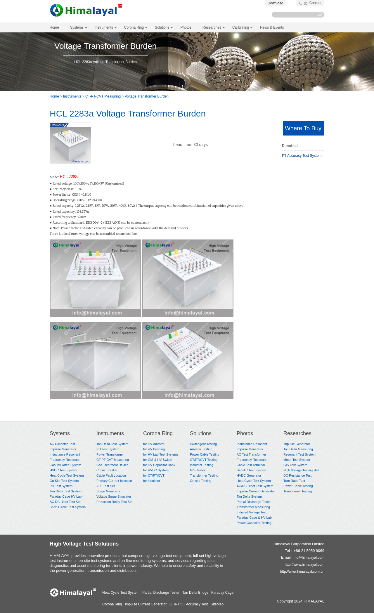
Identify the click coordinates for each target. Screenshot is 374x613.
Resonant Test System (299, 454)
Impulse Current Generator (256, 491)
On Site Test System (64, 480)
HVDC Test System (63, 470)
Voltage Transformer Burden (147, 96)
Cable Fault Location (111, 475)
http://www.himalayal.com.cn (302, 571)
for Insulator (151, 480)
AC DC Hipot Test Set (65, 501)
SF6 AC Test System (251, 470)
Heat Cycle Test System (67, 475)
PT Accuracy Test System (302, 156)
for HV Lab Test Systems (161, 454)
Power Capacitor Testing (254, 523)
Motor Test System (296, 459)
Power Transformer (110, 454)
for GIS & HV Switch (157, 459)
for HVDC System (156, 470)
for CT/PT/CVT (154, 475)
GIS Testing (198, 470)
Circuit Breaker (107, 470)
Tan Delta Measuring (298, 449)
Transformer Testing (204, 475)
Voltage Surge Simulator (113, 496)
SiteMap (217, 604)
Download (275, 3)
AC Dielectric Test (62, 444)
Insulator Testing (201, 465)
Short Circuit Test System (68, 507)
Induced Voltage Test (251, 512)
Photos (245, 433)
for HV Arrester (154, 444)
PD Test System (61, 486)
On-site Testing (200, 480)
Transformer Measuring (253, 507)
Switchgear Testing (203, 444)
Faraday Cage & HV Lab (254, 517)
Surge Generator (108, 491)
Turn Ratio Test (294, 480)
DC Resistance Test (297, 475)
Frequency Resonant (64, 459)
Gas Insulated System (65, 465)
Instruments (72, 96)
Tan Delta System (249, 496)
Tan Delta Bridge (195, 593)
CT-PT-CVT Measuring (103, 96)
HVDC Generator (249, 475)
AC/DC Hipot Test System (255, 486)
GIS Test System (295, 465)
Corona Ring (158, 433)
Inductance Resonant (65, 454)
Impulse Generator (63, 449)
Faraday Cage (222, 593)
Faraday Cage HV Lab (66, 496)
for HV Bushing (154, 449)
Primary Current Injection (114, 480)
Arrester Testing (201, 449)
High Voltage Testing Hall (301, 470)
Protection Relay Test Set (114, 501)
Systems (60, 433)
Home (54, 27)
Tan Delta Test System (66, 491)
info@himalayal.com (308, 557)
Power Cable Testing (204, 454)
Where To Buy (303, 128)
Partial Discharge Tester (254, 501)
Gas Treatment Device (112, 465)
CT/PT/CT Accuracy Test (188, 604)
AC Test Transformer (251, 454)
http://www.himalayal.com (304, 564)
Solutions (201, 433)
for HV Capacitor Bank (159, 465)
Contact (315, 3)
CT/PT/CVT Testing (203, 459)
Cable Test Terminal (251, 465)
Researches (297, 433)
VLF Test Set (105, 486)
